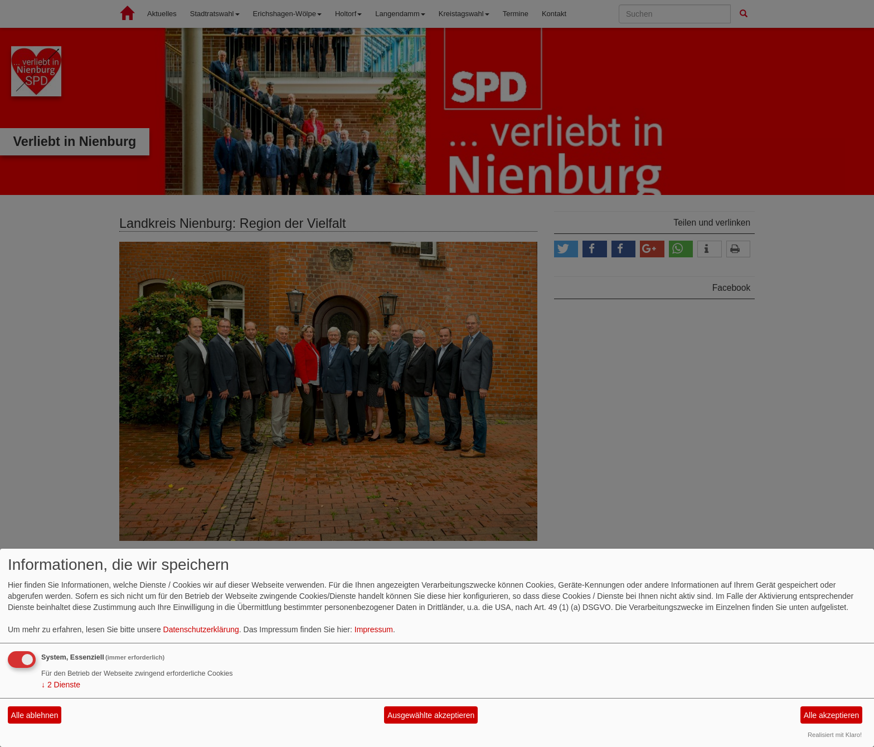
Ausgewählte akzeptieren (430, 715)
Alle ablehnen (35, 715)
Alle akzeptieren (832, 715)
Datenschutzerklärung (201, 629)
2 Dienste (60, 684)
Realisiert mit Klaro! (835, 734)
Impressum (374, 629)
